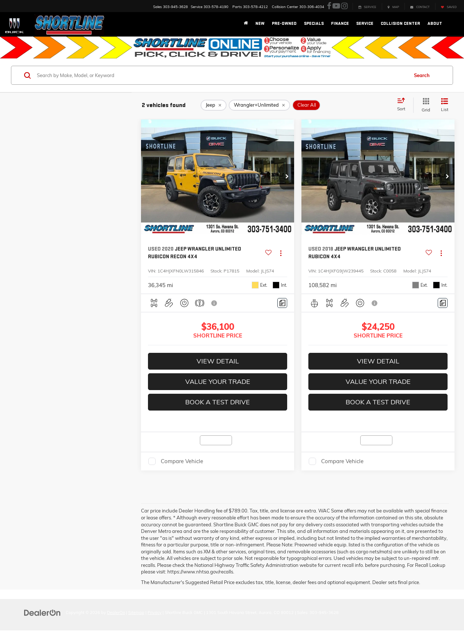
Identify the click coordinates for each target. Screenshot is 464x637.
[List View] (445, 105)
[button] (286, 177)
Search (422, 75)
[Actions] (280, 253)
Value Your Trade (217, 381)
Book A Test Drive (217, 402)
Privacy (154, 612)
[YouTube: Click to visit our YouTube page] (336, 6)
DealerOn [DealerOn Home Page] (116, 612)
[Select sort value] (403, 105)
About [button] (434, 23)
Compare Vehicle (182, 461)
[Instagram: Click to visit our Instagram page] (344, 6)
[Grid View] (424, 105)
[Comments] (282, 303)
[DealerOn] (42, 612)
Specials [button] (314, 23)
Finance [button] (340, 23)
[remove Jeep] (214, 105)
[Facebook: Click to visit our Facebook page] (329, 6)
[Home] (246, 23)
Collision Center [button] (400, 23)
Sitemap (136, 612)
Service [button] (364, 23)
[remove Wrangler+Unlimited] (259, 105)
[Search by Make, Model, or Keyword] (221, 75)
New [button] (260, 23)
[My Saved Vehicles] (448, 6)
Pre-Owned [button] (284, 23)
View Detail (218, 361)
